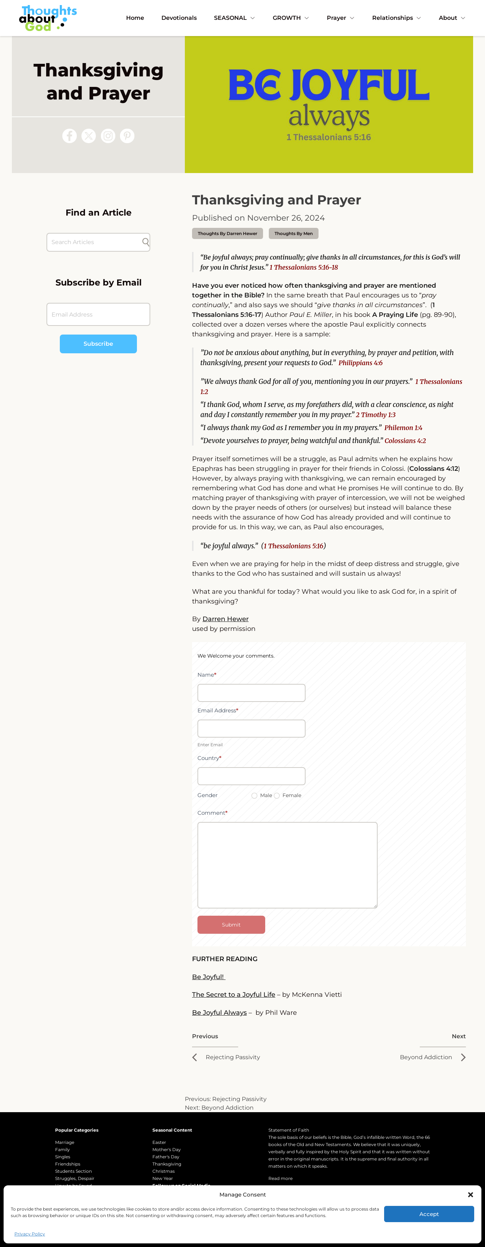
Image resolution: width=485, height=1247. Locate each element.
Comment (212, 812)
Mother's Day (166, 1149)
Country (209, 758)
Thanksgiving (166, 1164)
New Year (162, 1178)
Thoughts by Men (294, 233)
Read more (280, 1178)
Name (207, 674)
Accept (429, 1214)
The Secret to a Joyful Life (233, 995)
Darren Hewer (226, 619)
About (452, 17)
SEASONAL (234, 17)
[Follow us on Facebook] (69, 136)
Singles (62, 1156)
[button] (470, 1194)
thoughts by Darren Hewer (227, 233)
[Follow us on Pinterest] (127, 136)
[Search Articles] (94, 242)
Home (135, 17)
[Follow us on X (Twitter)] (88, 136)
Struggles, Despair (74, 1178)
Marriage (64, 1142)
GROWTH (291, 17)
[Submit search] (146, 242)
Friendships (67, 1164)
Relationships (397, 17)
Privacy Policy (29, 1234)
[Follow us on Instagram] (108, 136)
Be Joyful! (209, 977)
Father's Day (165, 1156)
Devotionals (179, 17)
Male (262, 795)
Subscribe (98, 343)
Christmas (163, 1171)
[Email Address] (98, 314)
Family (62, 1149)
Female (287, 795)
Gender (207, 795)
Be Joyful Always (219, 1013)
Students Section (73, 1171)
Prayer (341, 17)
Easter (159, 1142)
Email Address (218, 710)
